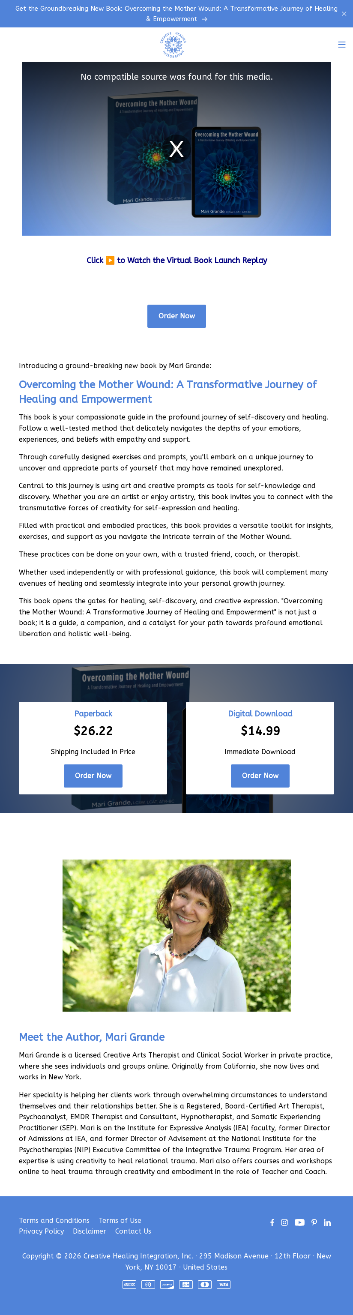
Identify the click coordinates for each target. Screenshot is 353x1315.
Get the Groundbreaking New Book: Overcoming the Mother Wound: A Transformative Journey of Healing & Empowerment (176, 14)
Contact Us (133, 1231)
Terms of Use (120, 1220)
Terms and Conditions (54, 1220)
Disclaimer (89, 1231)
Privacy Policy (41, 1231)
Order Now (177, 316)
